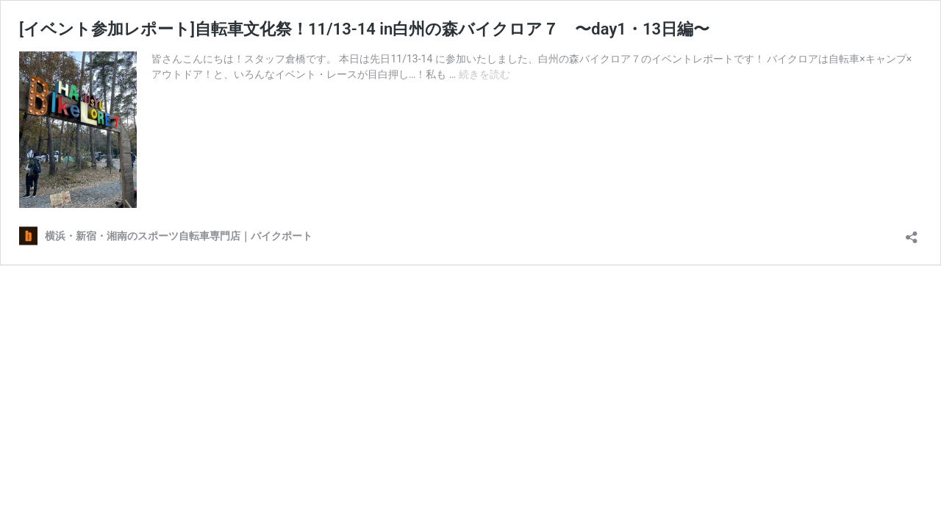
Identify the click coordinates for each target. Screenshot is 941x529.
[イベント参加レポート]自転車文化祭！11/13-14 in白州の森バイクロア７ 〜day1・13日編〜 (364, 29)
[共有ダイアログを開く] (911, 232)
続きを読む (484, 74)
